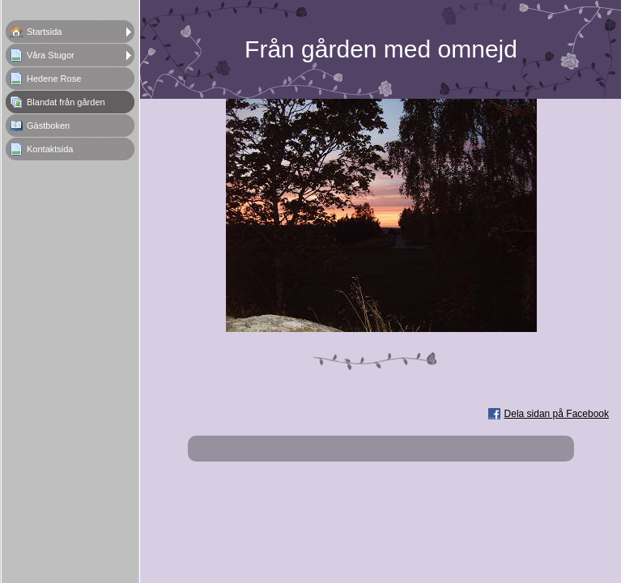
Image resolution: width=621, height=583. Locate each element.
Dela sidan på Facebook (556, 413)
